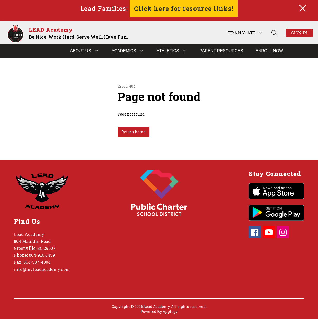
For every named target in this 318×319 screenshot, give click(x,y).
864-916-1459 (42, 255)
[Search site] (274, 33)
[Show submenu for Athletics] (168, 51)
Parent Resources (221, 51)
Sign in (299, 33)
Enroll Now (269, 51)
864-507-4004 (37, 262)
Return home (133, 131)
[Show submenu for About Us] (80, 51)
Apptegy (170, 311)
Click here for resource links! (183, 8)
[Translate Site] (245, 33)
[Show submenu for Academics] (124, 51)
